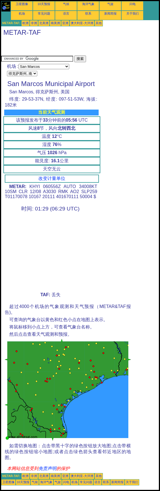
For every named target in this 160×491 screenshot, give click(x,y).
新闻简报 (110, 13)
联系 (88, 13)
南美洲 (55, 23)
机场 (22, 13)
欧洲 (25, 23)
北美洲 (43, 23)
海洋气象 (88, 4)
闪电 (132, 4)
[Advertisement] (66, 47)
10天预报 (44, 4)
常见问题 (44, 13)
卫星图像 (22, 4)
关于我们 (132, 13)
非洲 (34, 23)
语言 (66, 13)
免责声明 (47, 468)
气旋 (110, 4)
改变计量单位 (51, 178)
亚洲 (65, 23)
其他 (99, 23)
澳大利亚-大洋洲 (82, 23)
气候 (66, 4)
